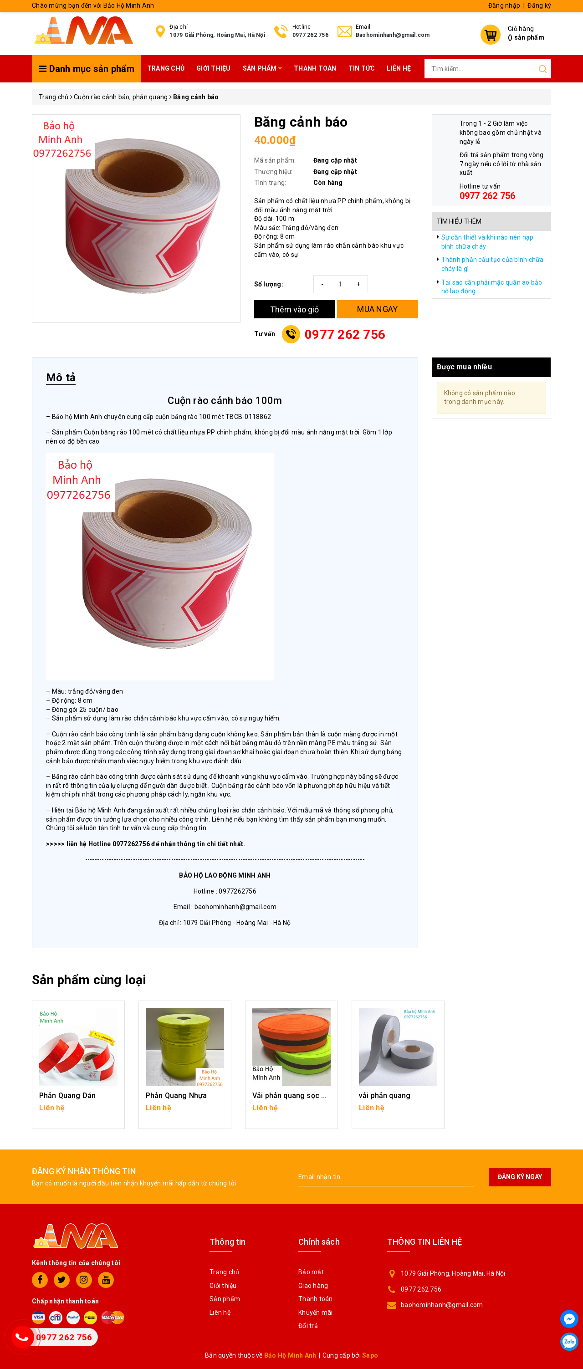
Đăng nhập (504, 5)
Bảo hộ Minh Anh (77, 416)
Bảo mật (311, 1272)
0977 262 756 (310, 35)
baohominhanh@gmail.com (442, 1304)
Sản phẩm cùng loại (89, 979)
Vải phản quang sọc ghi (292, 1095)
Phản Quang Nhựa (176, 1095)
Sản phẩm (262, 68)
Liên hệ (399, 68)
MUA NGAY (377, 309)
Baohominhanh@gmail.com (393, 35)
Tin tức (361, 68)
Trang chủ (165, 68)
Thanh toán (315, 68)
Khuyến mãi (315, 1312)
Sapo (370, 1355)
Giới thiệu (213, 68)
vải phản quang (384, 1095)
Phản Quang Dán (67, 1095)
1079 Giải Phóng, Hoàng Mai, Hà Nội (217, 35)
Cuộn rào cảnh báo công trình (96, 734)
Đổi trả (308, 1325)
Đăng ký (539, 5)
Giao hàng (313, 1285)
